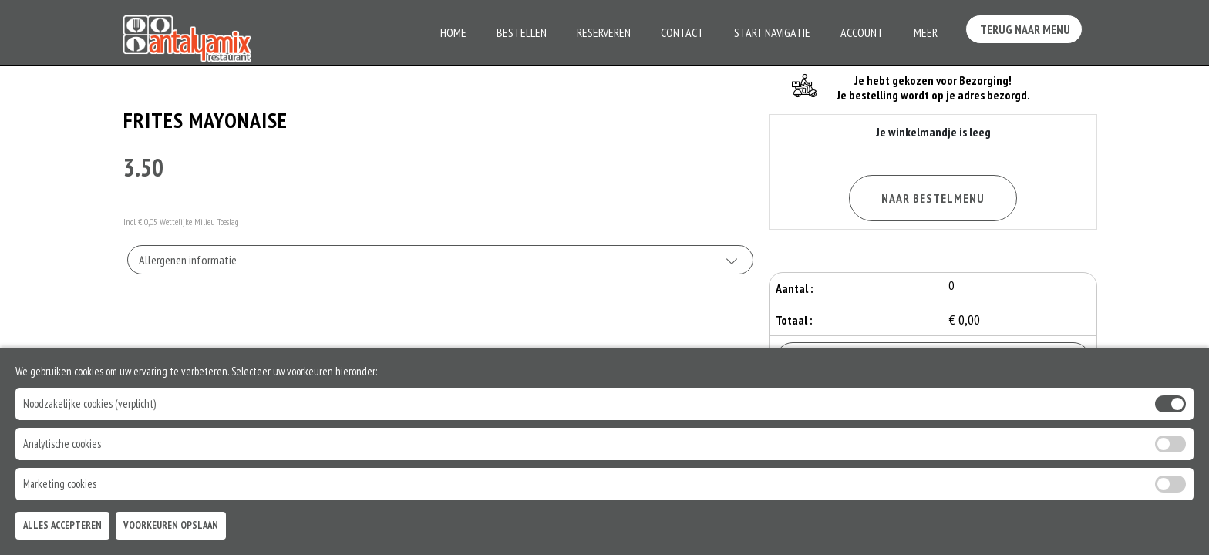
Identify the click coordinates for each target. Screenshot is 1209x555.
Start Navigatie (772, 32)
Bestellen (522, 32)
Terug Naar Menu (1027, 31)
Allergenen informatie (188, 259)
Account (862, 32)
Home (453, 32)
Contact (682, 32)
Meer (926, 32)
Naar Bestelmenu (933, 198)
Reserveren (604, 32)
